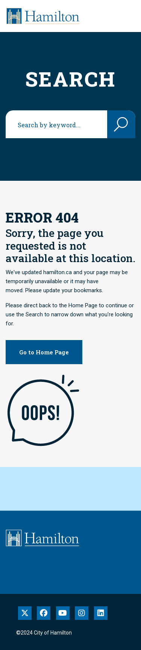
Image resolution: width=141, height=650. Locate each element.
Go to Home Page (44, 352)
